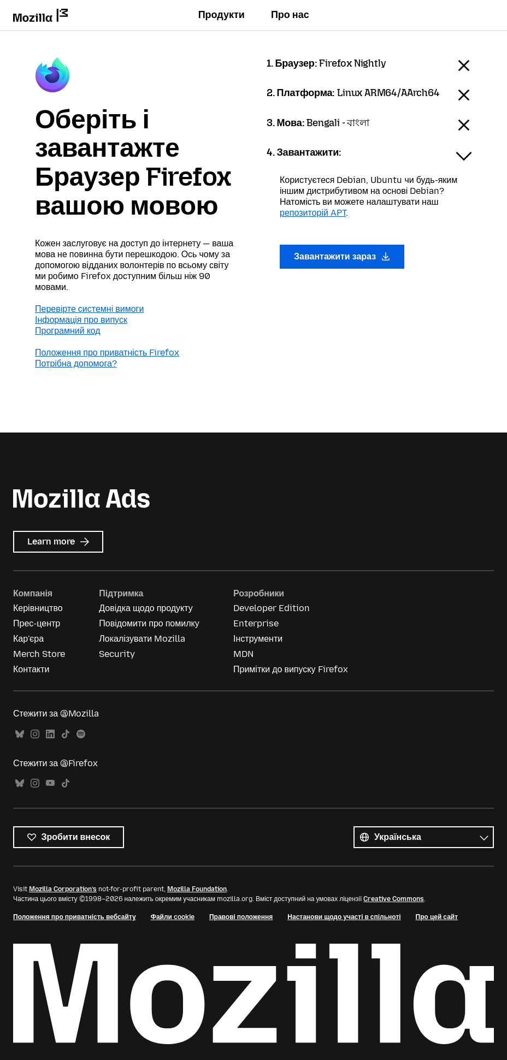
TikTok (65, 734)
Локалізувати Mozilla (142, 638)
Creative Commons (393, 899)
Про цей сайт (437, 917)
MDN (243, 654)
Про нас (290, 15)
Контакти (31, 669)
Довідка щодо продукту (145, 608)
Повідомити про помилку (149, 623)
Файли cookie (172, 917)
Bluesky (19, 734)
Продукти (221, 15)
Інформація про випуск (81, 320)
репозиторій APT (313, 213)
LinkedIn (50, 734)
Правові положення (241, 917)
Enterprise (256, 623)
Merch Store (39, 654)
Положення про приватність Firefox (107, 352)
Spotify (80, 734)
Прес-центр (36, 623)
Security (117, 654)
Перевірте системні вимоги (89, 309)
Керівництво (38, 608)
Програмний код (68, 330)
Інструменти (257, 638)
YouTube (50, 783)
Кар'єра (28, 638)
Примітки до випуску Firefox (290, 669)
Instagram (35, 734)
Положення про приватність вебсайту (74, 917)
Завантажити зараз (342, 256)
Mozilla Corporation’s (63, 889)
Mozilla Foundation (197, 889)
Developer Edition (271, 608)
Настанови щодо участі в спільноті (343, 917)
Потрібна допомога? (76, 363)
